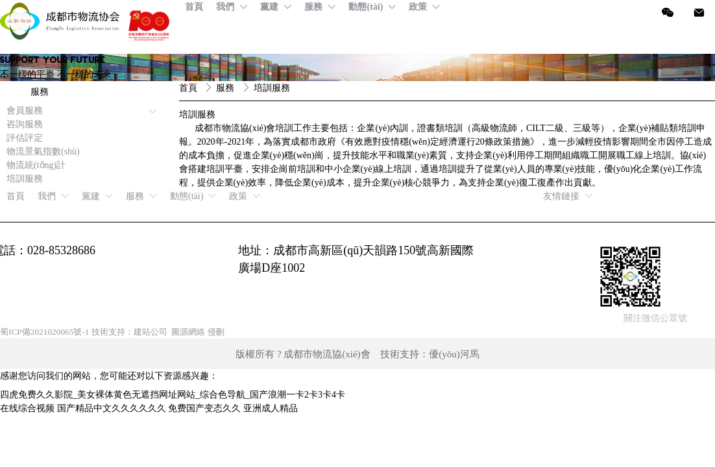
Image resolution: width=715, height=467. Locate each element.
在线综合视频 (27, 408)
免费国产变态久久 (204, 408)
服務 (226, 88)
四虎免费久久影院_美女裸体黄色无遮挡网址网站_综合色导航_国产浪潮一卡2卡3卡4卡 (172, 395)
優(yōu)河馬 (454, 354)
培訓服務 (272, 88)
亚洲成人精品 (270, 408)
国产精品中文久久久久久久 (111, 408)
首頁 (189, 88)
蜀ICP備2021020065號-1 (44, 332)
